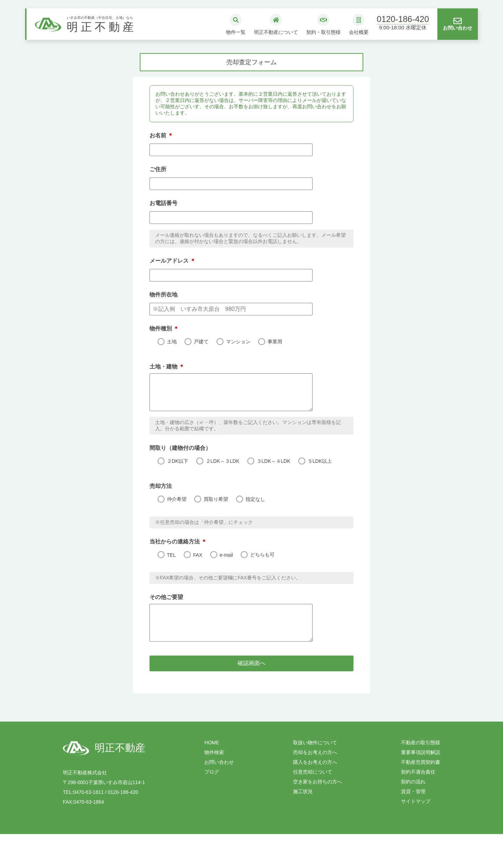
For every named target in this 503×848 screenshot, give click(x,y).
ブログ (211, 786)
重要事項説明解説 (420, 766)
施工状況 (303, 805)
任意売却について (312, 786)
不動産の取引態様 (420, 756)
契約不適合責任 (418, 786)
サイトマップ (415, 815)
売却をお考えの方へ (315, 766)
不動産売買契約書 (420, 776)
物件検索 (214, 766)
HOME (211, 756)
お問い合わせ (219, 776)
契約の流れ (413, 795)
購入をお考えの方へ (315, 776)
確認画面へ (295, 677)
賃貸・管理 (413, 805)
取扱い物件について (315, 756)
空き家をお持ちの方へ (317, 795)
